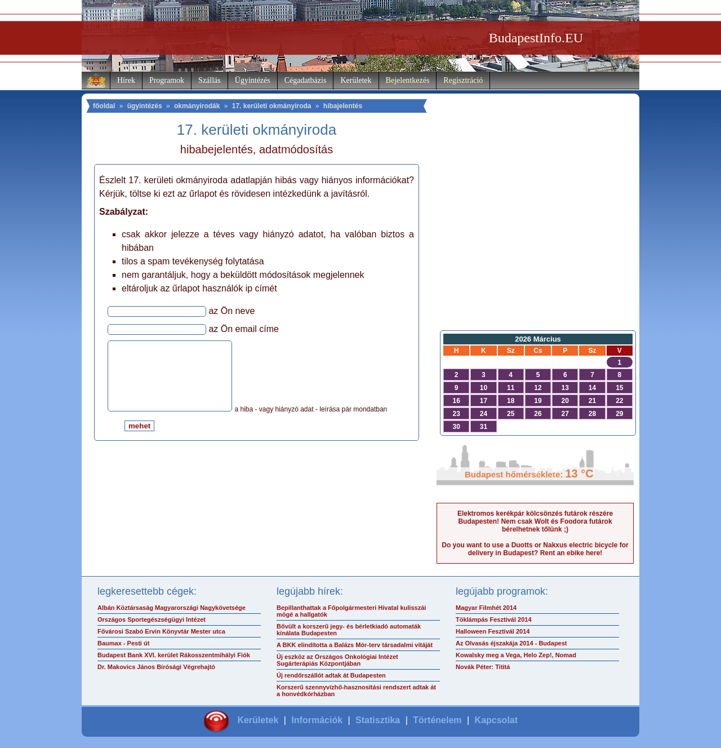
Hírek (126, 80)
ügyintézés (144, 106)
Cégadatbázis (305, 80)
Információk (316, 720)
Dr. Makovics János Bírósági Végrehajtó (156, 666)
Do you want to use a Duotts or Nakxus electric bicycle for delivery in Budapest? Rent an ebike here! (535, 549)
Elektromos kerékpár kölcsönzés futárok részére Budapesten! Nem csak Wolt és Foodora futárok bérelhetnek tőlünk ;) (535, 521)
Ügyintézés (252, 80)
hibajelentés (342, 106)
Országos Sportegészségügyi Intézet (151, 619)
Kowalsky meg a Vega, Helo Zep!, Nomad (516, 655)
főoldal (104, 106)
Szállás (209, 80)
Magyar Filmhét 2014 (486, 607)
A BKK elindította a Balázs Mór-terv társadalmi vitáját (355, 644)
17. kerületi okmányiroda (271, 106)
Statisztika (377, 720)
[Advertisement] (535, 234)
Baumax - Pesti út (123, 643)
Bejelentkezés (408, 80)
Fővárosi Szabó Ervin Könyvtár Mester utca (161, 631)
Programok (166, 80)
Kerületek (355, 80)
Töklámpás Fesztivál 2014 (494, 619)
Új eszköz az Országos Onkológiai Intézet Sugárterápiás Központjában (337, 660)
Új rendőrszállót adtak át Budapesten (331, 675)
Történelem (437, 720)
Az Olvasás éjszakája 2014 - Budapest (511, 643)
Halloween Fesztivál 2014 (492, 631)
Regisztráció (463, 80)
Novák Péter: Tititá (483, 666)
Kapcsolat (496, 720)
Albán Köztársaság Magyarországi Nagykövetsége (171, 607)
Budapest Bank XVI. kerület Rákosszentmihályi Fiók (173, 655)
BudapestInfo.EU (536, 37)
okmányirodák (197, 106)
